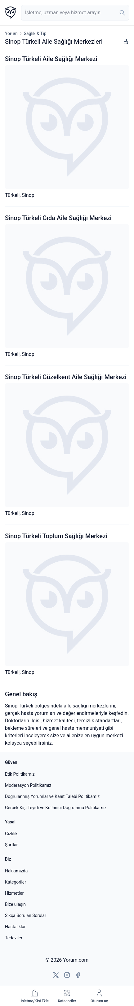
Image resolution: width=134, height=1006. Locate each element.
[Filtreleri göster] (126, 41)
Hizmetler (14, 893)
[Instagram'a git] (67, 975)
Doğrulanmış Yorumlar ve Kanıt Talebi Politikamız (52, 796)
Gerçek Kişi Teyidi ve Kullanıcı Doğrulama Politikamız (55, 807)
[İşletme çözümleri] (34, 996)
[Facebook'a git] (78, 975)
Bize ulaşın (15, 904)
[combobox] (75, 12)
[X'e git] (56, 975)
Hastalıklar (15, 926)
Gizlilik (11, 833)
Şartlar (11, 844)
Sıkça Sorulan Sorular (25, 915)
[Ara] (122, 12)
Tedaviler (13, 937)
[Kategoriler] (67, 996)
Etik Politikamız (19, 774)
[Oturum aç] (99, 996)
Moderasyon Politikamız (28, 785)
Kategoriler (15, 882)
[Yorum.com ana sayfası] (10, 13)
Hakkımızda (16, 870)
